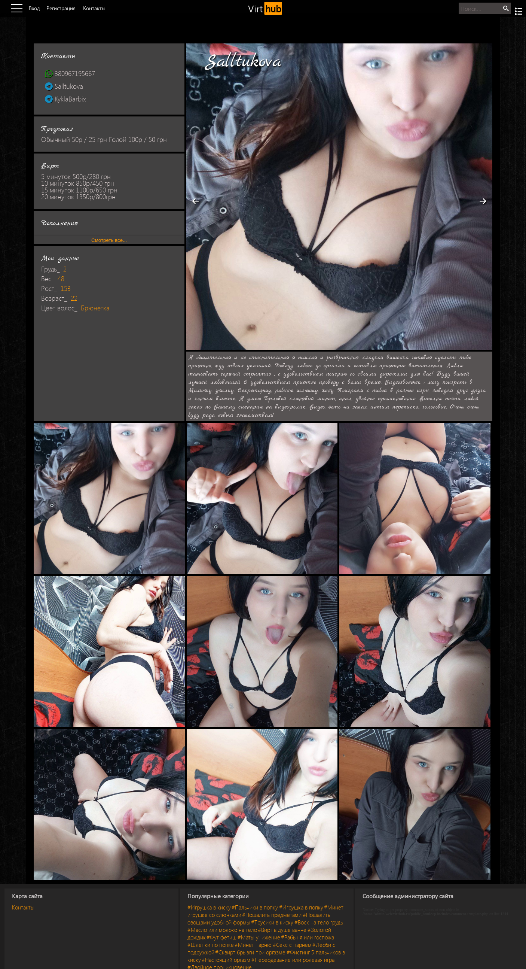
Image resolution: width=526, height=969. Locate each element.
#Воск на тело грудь (318, 922)
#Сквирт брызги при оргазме (250, 952)
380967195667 (70, 73)
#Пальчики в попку (255, 907)
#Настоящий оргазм (226, 959)
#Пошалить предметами (272, 914)
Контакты (23, 907)
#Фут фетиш (221, 937)
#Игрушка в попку (301, 907)
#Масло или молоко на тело (222, 929)
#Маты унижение (259, 937)
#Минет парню (253, 944)
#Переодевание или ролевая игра (292, 959)
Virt (265, 8)
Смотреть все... (109, 240)
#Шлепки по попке (210, 944)
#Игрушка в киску (209, 907)
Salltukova (64, 86)
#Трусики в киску (272, 922)
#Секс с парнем (292, 944)
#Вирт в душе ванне (282, 929)
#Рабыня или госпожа (307, 937)
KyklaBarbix (65, 98)
